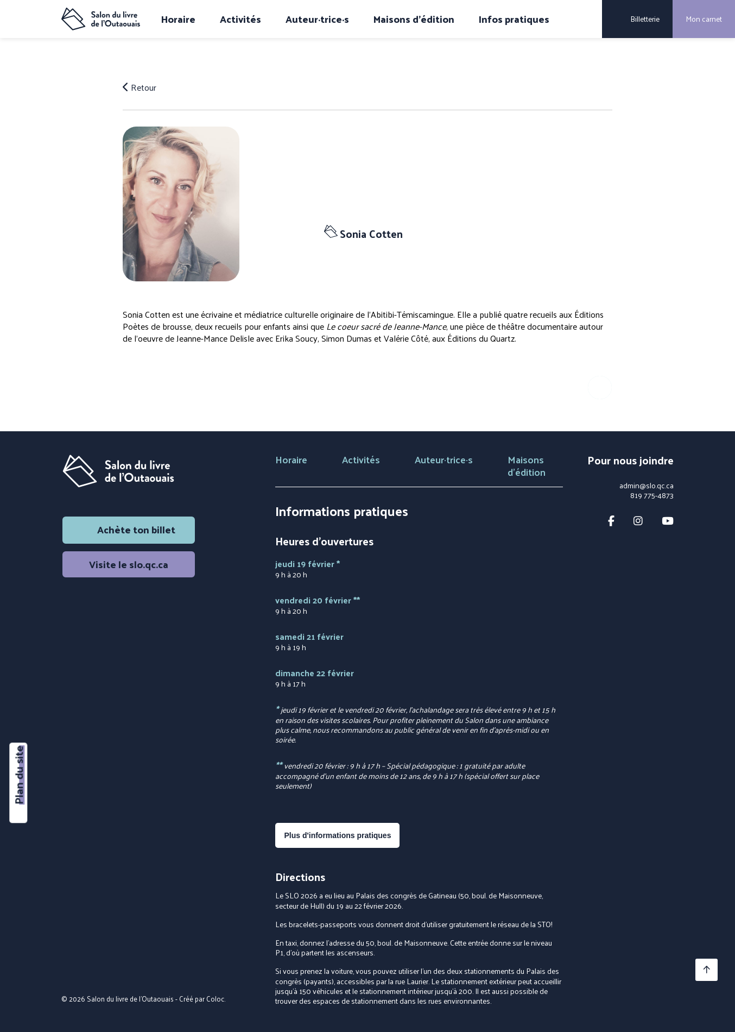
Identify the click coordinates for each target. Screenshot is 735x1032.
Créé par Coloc (201, 998)
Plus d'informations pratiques (337, 835)
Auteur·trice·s (317, 19)
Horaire (178, 19)
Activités (240, 19)
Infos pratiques (514, 19)
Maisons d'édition (413, 19)
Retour (139, 87)
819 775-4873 (652, 495)
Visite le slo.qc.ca (128, 564)
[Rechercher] (586, 19)
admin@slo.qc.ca (646, 485)
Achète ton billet (128, 529)
